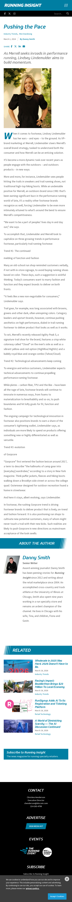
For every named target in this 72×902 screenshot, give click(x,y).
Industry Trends (11, 33)
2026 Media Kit (36, 826)
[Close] (67, 879)
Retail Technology (43, 714)
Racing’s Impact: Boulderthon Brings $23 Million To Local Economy (50, 684)
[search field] (48, 14)
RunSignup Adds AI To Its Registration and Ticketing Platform (51, 704)
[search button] (67, 13)
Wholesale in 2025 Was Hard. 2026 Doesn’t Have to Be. (51, 664)
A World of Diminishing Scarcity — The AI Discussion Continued (48, 724)
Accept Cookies (57, 896)
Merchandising (25, 33)
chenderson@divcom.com (36, 803)
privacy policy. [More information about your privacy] (32, 888)
